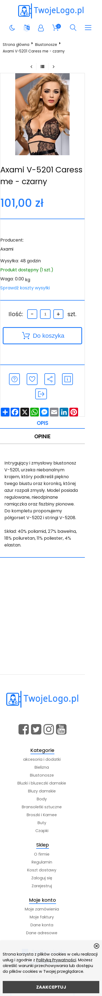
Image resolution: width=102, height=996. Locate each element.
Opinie (50, 422)
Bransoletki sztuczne (50, 780)
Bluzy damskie (50, 764)
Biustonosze (47, 44)
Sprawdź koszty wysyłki (26, 288)
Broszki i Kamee (50, 788)
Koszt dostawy (50, 842)
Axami (7, 249)
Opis (50, 408)
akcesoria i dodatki (50, 732)
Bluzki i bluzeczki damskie (50, 756)
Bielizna (50, 740)
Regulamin (50, 835)
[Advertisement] (51, 593)
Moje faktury (50, 890)
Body (50, 772)
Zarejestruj (50, 858)
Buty (50, 795)
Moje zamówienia (50, 882)
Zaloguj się (50, 850)
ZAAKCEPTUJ (51, 987)
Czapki (50, 803)
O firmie (50, 827)
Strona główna (17, 44)
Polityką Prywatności (56, 960)
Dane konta (50, 898)
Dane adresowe (50, 906)
